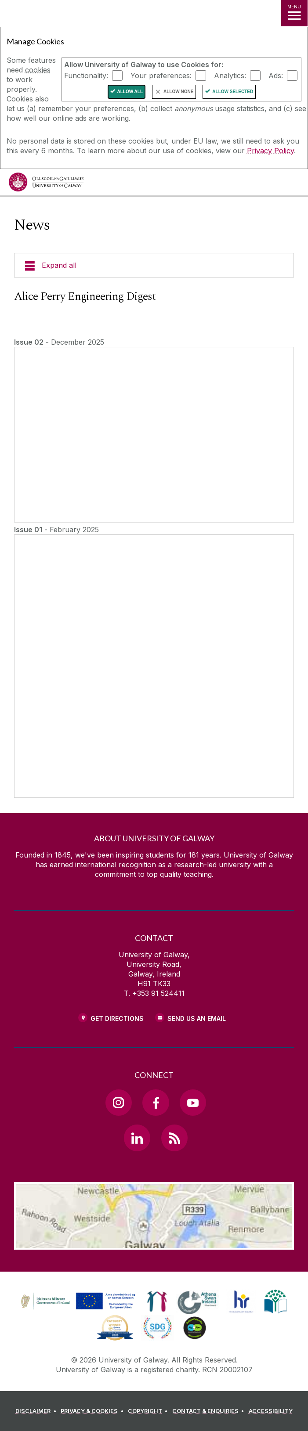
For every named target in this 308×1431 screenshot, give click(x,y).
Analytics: (230, 75)
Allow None (178, 91)
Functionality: (86, 75)
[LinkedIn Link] (137, 1138)
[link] (76, 1301)
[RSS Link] (174, 1138)
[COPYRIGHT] (149, 1411)
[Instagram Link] (118, 1102)
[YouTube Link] (193, 1102)
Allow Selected (232, 91)
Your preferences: (161, 75)
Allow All (130, 91)
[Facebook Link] (155, 1102)
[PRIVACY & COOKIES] (93, 1411)
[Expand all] (154, 265)
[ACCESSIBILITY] (271, 1411)
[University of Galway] (46, 184)
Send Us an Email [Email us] (196, 1018)
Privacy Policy (270, 150)
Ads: (275, 75)
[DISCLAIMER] (37, 1411)
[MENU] (294, 13)
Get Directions (117, 1018)
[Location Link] (154, 1243)
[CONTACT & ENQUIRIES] (209, 1411)
